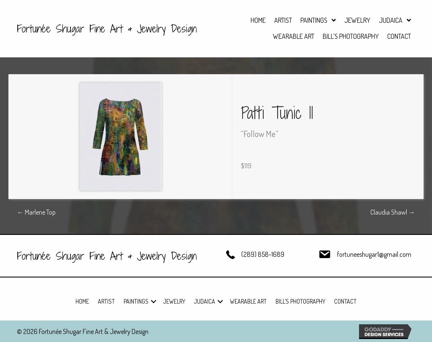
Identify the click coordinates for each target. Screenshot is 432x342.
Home (82, 301)
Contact (345, 301)
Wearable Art (248, 301)
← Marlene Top (36, 212)
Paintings (136, 301)
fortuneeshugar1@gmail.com (374, 254)
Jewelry (174, 301)
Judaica (204, 301)
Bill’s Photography (300, 301)
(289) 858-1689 (262, 254)
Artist (106, 301)
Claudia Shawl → (392, 212)
